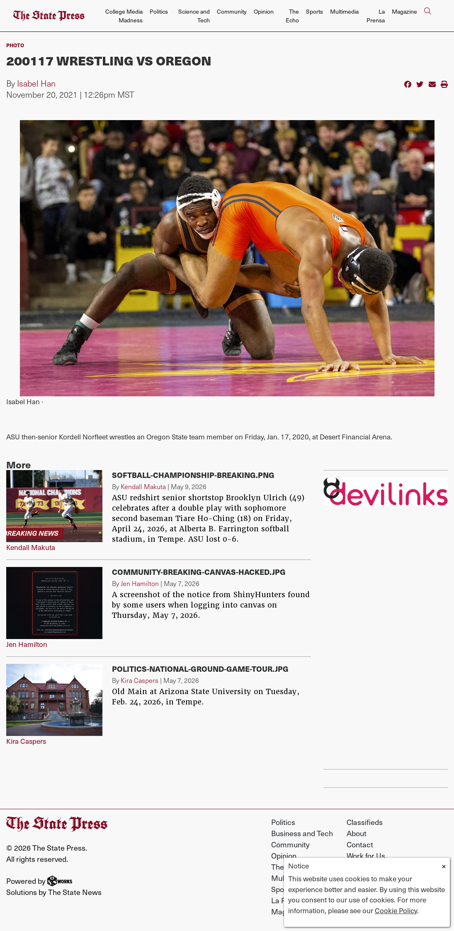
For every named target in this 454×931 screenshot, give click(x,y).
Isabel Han (36, 83)
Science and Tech (194, 15)
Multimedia (344, 11)
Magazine (404, 11)
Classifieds (365, 821)
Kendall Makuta (30, 547)
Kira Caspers (26, 741)
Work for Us (366, 855)
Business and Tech (302, 833)
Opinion (264, 11)
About (357, 833)
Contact (360, 844)
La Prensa (376, 15)
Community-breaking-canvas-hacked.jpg (199, 571)
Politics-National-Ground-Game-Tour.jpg (200, 668)
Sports (314, 11)
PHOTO (15, 45)
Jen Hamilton (26, 644)
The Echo (292, 15)
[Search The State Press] (427, 16)
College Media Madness (124, 15)
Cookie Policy (396, 910)
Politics (159, 11)
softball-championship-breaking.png (193, 474)
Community (232, 11)
